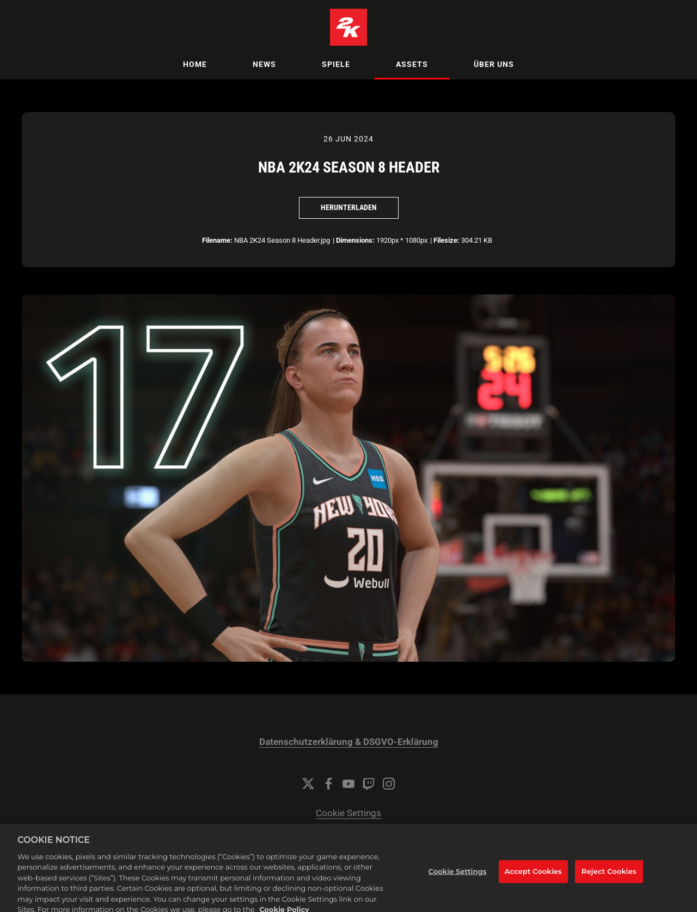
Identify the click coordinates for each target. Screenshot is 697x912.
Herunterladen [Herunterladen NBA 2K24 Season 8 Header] (349, 207)
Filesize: (446, 240)
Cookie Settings (348, 813)
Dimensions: (355, 240)
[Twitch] (369, 784)
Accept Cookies (533, 875)
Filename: (217, 240)
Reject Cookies (609, 875)
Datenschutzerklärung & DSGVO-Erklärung (348, 742)
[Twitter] (308, 784)
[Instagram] (389, 784)
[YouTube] (348, 784)
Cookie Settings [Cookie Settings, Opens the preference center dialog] (458, 875)
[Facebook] (328, 784)
